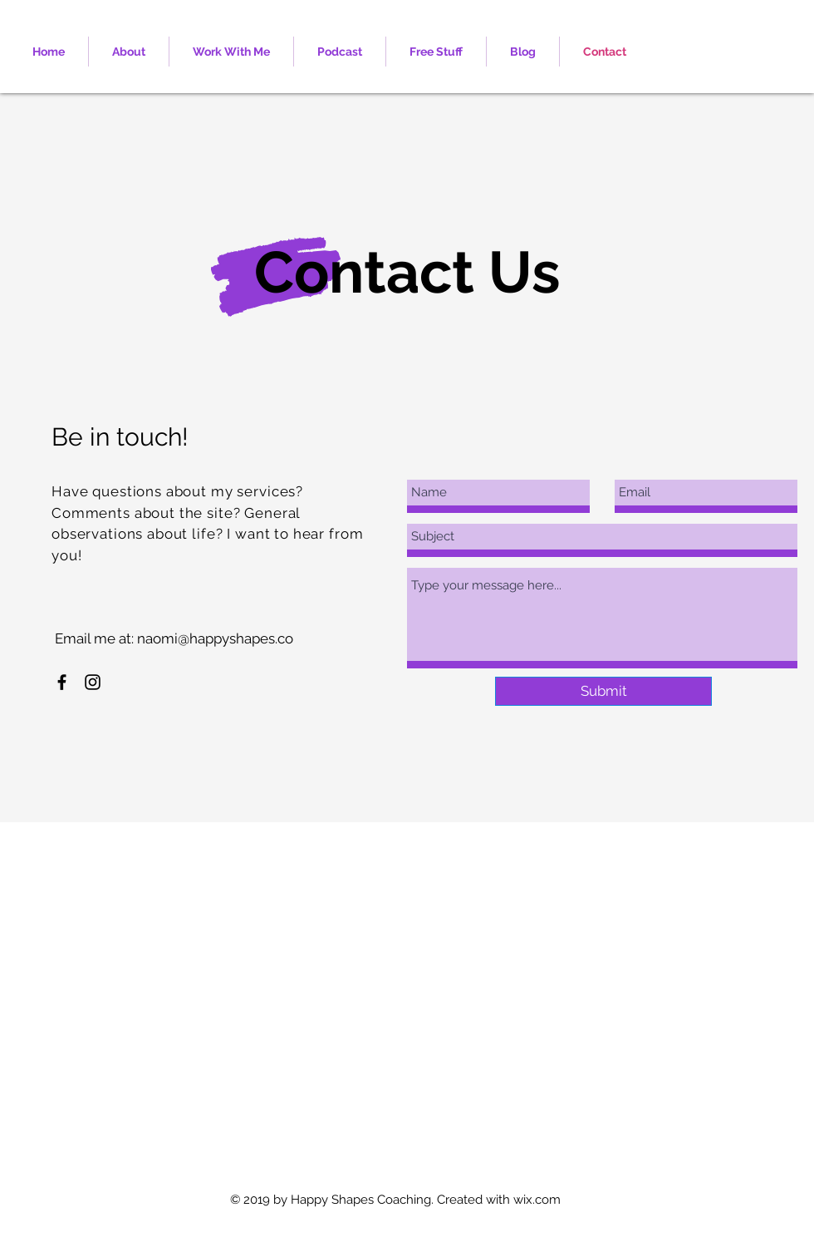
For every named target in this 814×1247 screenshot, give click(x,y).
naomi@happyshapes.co (215, 638)
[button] (231, 52)
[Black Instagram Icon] (92, 682)
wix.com (537, 1199)
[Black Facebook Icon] (61, 682)
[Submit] (603, 691)
